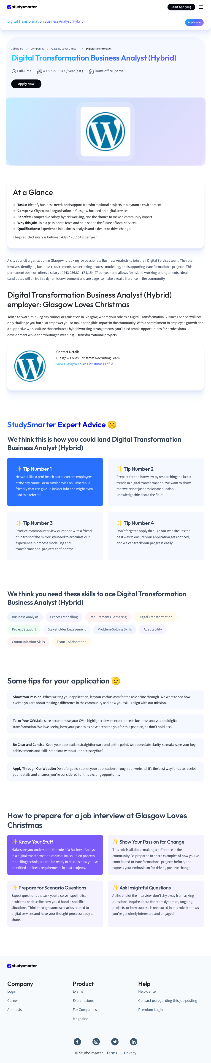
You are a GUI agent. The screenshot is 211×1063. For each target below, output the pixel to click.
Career (12, 1000)
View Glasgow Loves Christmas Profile (84, 364)
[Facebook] (77, 1041)
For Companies (85, 1010)
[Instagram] (96, 1041)
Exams (78, 991)
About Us (14, 1010)
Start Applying (181, 7)
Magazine (80, 1019)
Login (11, 991)
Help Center (147, 991)
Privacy (130, 1053)
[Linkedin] (133, 1041)
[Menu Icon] (201, 7)
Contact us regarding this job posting (167, 1000)
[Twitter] (115, 1041)
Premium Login (150, 1010)
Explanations (83, 1000)
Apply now (194, 22)
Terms (111, 1053)
